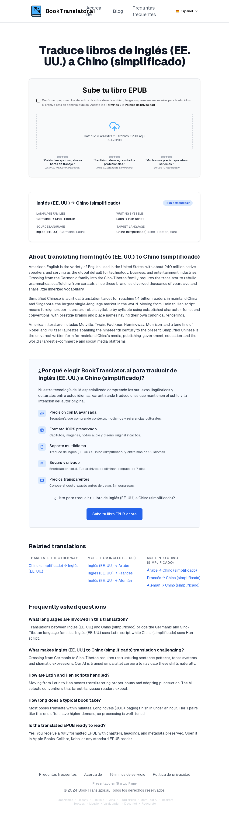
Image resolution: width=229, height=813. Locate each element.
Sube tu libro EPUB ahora (114, 514)
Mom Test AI (149, 800)
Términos (112, 105)
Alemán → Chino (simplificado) (173, 585)
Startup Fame (126, 783)
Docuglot (130, 803)
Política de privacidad (140, 105)
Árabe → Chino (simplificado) (172, 570)
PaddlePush (128, 800)
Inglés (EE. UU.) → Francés (110, 573)
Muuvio (94, 803)
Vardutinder (112, 803)
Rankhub (98, 800)
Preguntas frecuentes (144, 11)
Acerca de (93, 11)
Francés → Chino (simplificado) (173, 578)
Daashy (83, 800)
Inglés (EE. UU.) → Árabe (108, 565)
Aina (112, 800)
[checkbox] (38, 100)
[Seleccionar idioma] (186, 11)
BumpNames (64, 800)
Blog (118, 11)
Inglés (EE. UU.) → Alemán (110, 580)
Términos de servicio (127, 774)
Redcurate (149, 803)
